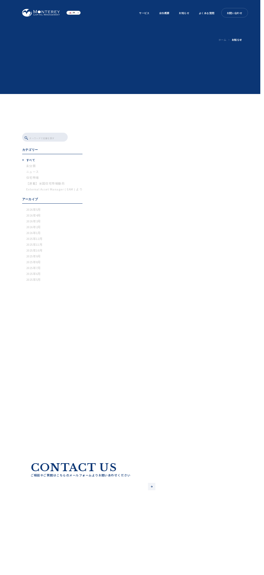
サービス (144, 13)
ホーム (222, 39)
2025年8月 (33, 263)
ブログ (94, 555)
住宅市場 (32, 179)
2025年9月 (33, 258)
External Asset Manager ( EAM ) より (54, 191)
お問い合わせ (234, 13)
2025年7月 (33, 269)
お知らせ (184, 13)
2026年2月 (33, 228)
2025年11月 (34, 246)
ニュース (32, 173)
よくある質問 (206, 13)
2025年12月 (34, 240)
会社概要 (164, 13)
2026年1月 (33, 234)
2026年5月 (33, 211)
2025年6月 (33, 275)
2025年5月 (33, 281)
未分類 (31, 167)
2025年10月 (34, 252)
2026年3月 (33, 223)
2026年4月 (33, 217)
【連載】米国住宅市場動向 (45, 185)
